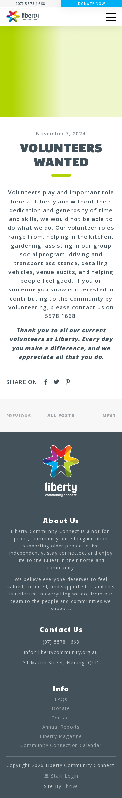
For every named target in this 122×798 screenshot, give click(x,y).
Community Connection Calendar (61, 745)
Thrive (70, 786)
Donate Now (91, 3)
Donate (61, 708)
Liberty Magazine (61, 736)
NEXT (109, 415)
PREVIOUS (18, 415)
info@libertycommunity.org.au (61, 652)
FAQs (61, 699)
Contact (61, 718)
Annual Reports (61, 727)
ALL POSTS (61, 415)
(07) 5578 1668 (30, 3)
